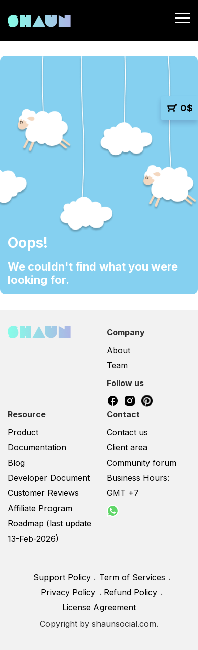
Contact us (127, 432)
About (118, 350)
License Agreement (99, 607)
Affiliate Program (40, 508)
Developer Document (49, 478)
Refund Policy (130, 592)
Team (117, 365)
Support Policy (62, 577)
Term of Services (132, 577)
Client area (127, 447)
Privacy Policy (68, 592)
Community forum (141, 462)
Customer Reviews (43, 493)
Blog (16, 462)
